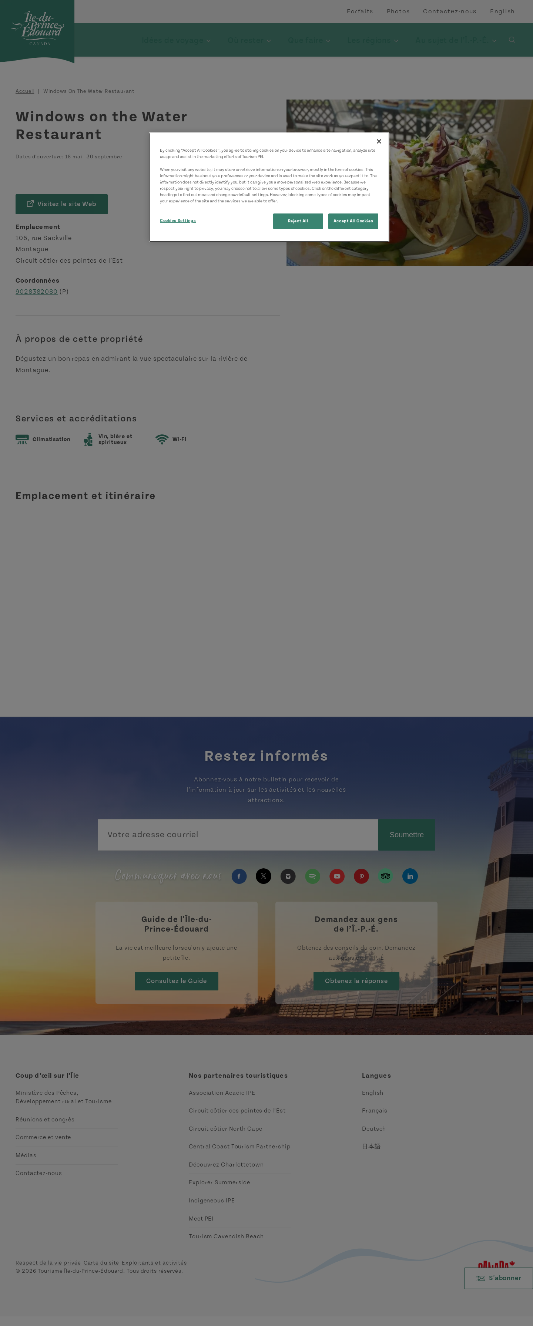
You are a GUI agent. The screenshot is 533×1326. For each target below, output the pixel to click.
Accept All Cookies (353, 221)
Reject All (298, 221)
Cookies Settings (178, 220)
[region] (269, 187)
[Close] (379, 141)
